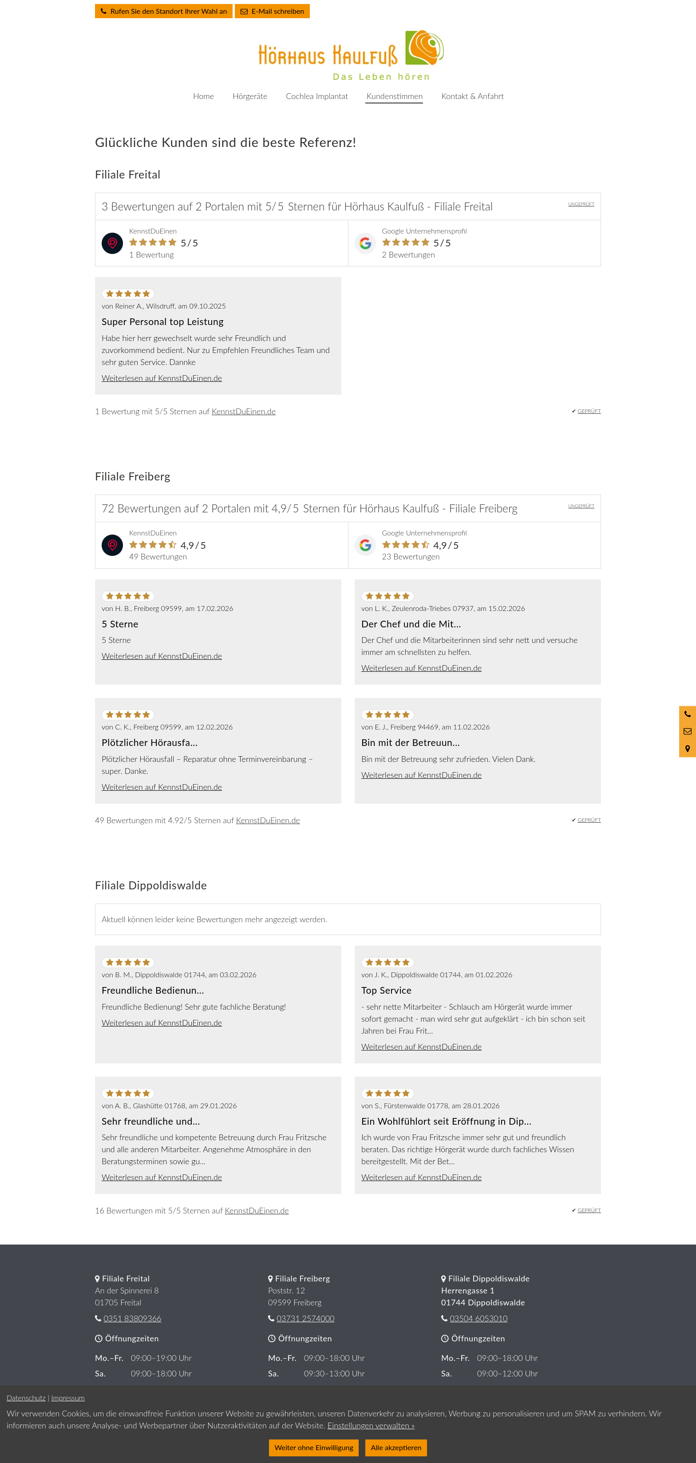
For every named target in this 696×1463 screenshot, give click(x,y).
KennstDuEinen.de (244, 411)
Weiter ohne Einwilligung (314, 1447)
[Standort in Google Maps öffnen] (687, 748)
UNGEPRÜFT (581, 203)
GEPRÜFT (589, 411)
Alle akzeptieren (396, 1447)
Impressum (67, 1397)
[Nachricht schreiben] (687, 731)
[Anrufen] (687, 714)
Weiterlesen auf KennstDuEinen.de (162, 378)
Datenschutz (26, 1397)
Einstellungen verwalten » (371, 1425)
